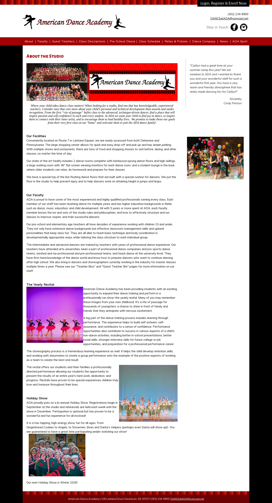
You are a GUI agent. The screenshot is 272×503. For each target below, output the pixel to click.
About (29, 41)
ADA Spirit (239, 41)
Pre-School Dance (122, 41)
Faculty (43, 41)
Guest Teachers (63, 41)
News (224, 41)
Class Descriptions (92, 41)
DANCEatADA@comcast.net (229, 18)
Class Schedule (149, 41)
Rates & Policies (176, 41)
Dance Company (204, 41)
